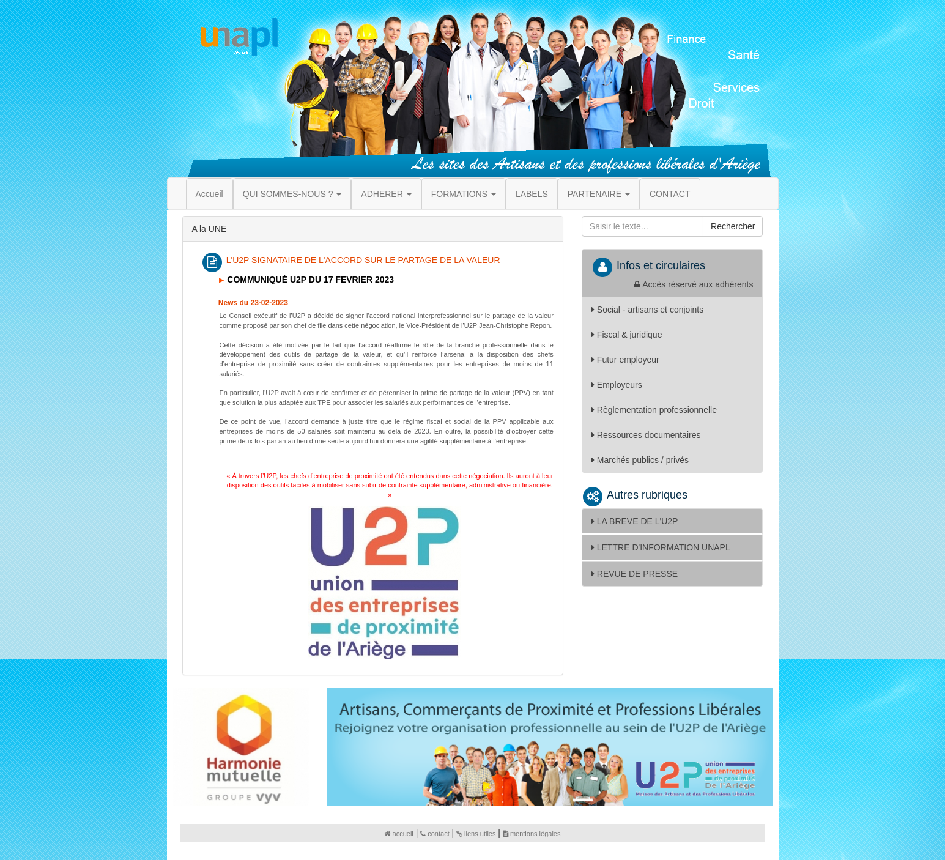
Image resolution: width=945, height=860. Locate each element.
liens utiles (475, 833)
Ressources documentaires (646, 435)
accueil (399, 833)
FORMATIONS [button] (463, 194)
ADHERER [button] (386, 194)
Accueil (209, 194)
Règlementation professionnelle (654, 410)
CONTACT (670, 194)
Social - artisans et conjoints (647, 309)
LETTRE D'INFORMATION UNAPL (660, 547)
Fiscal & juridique (626, 334)
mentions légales (532, 833)
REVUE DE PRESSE (634, 574)
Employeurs (616, 385)
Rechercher (733, 226)
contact (434, 833)
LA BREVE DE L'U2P (634, 521)
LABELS (532, 194)
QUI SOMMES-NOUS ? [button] (292, 194)
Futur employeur (625, 360)
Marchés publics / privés (640, 460)
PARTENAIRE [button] (599, 194)
